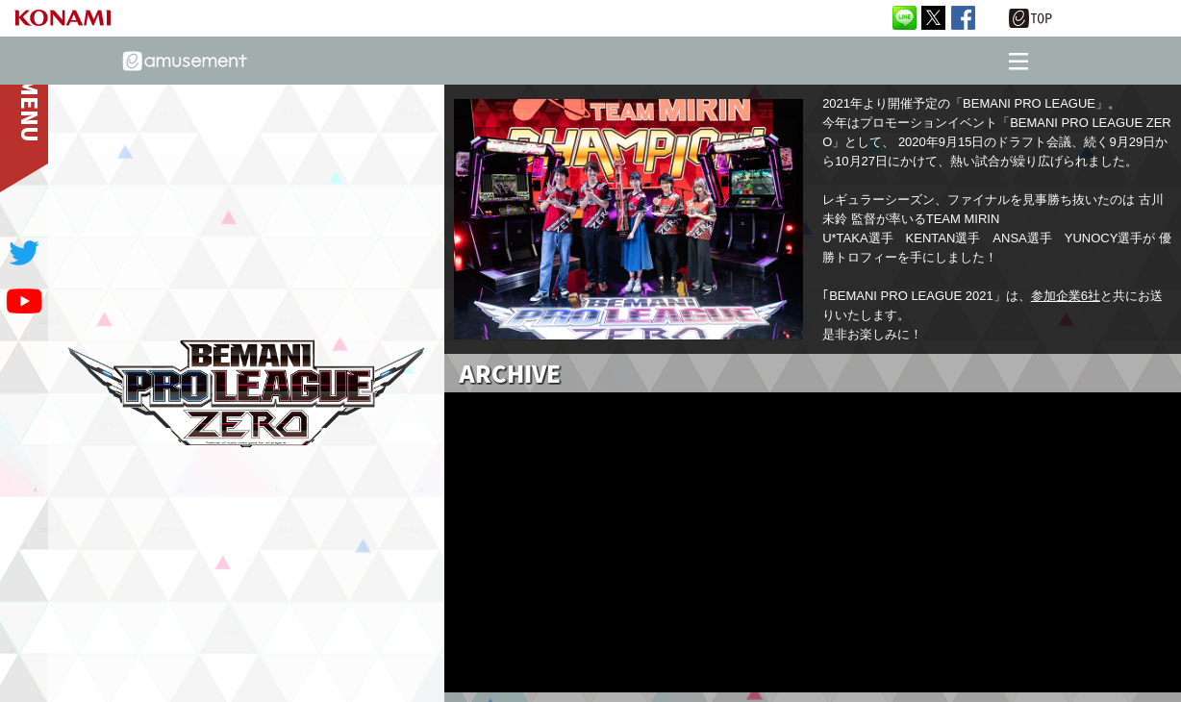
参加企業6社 (1065, 295)
